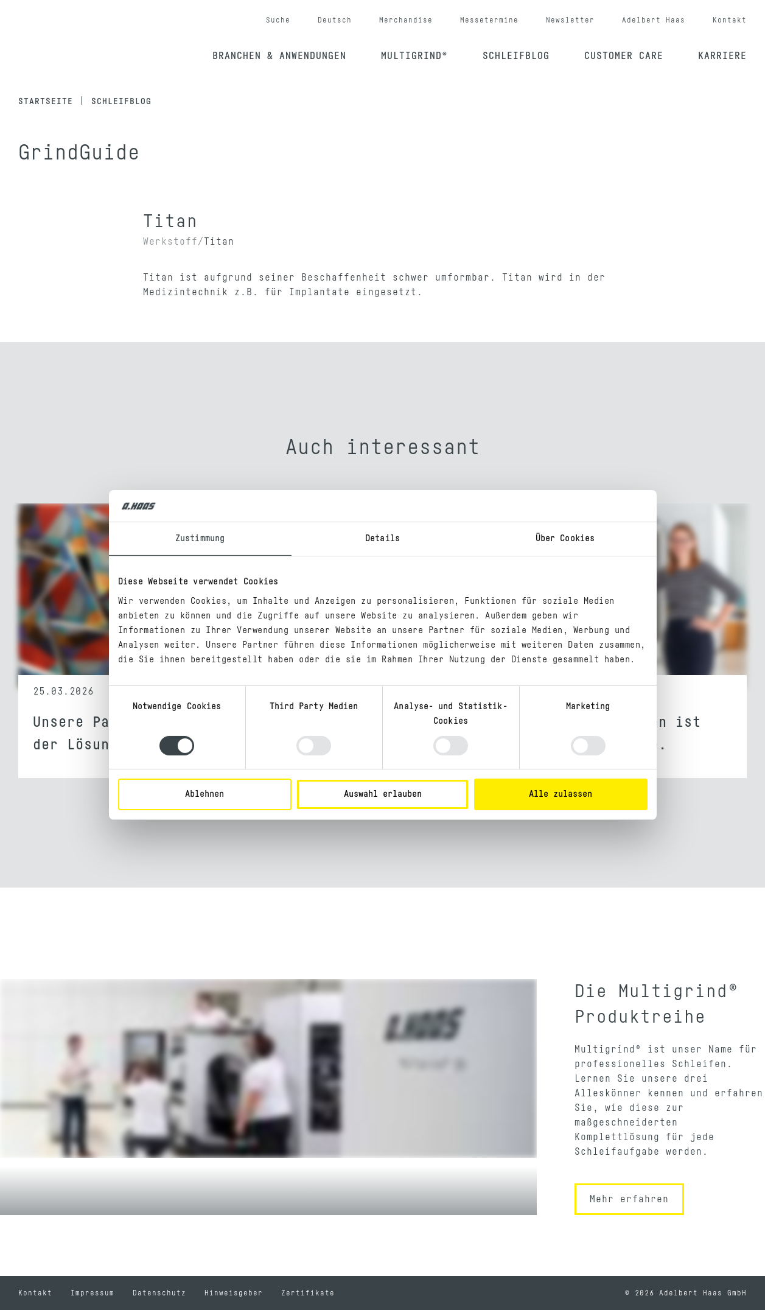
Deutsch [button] (335, 20)
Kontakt (730, 20)
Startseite (45, 101)
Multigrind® (414, 56)
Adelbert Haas (653, 20)
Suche (278, 20)
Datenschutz (159, 1293)
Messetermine (489, 20)
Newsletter (570, 20)
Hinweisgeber (233, 1293)
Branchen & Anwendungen (279, 56)
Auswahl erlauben (383, 794)
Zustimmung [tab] (200, 538)
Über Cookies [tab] (565, 538)
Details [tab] (382, 538)
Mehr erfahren (629, 1199)
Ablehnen (204, 794)
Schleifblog (516, 56)
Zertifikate (308, 1293)
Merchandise (406, 20)
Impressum (92, 1293)
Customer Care (623, 56)
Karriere (722, 56)
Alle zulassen (560, 794)
